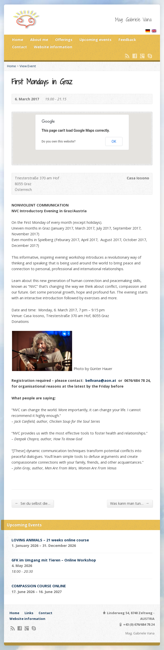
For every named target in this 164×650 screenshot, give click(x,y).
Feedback (127, 39)
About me (39, 39)
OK (114, 141)
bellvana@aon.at (100, 380)
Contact (19, 46)
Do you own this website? (59, 141)
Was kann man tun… (129, 503)
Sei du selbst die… (32, 503)
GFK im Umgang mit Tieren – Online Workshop (54, 560)
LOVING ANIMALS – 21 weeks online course (50, 540)
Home (17, 39)
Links (29, 613)
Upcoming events (95, 39)
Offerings (63, 39)
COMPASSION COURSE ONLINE (39, 586)
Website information (53, 46)
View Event (28, 66)
